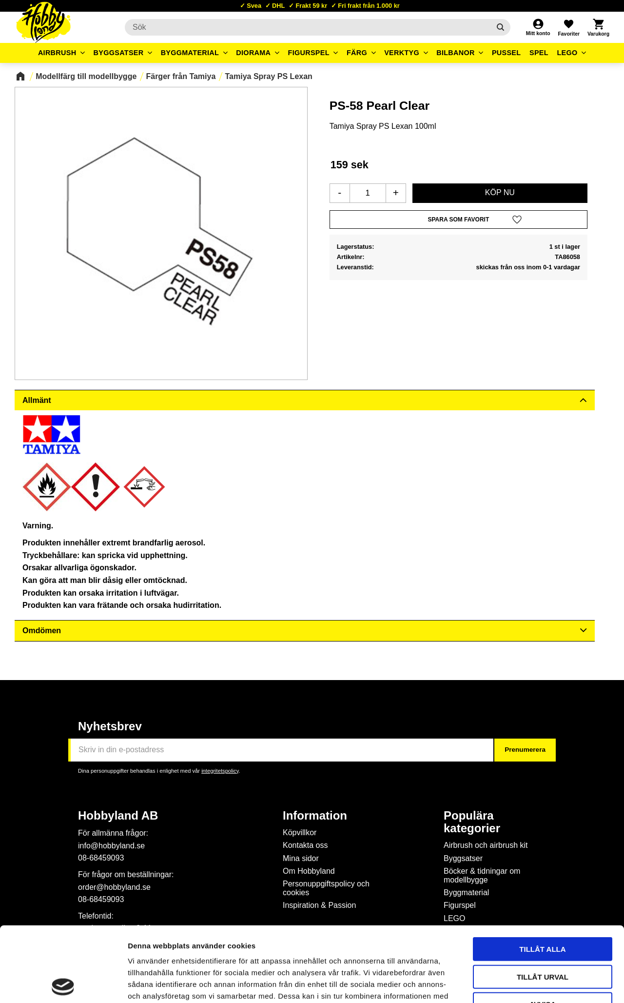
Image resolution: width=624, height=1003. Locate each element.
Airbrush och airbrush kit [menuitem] (486, 845)
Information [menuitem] (315, 815)
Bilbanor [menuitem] (455, 53)
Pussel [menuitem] (506, 53)
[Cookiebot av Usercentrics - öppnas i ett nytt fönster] (63, 984)
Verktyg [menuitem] (401, 53)
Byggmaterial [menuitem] (190, 53)
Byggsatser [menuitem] (119, 53)
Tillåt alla (542, 874)
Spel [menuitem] (538, 53)
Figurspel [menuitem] (309, 53)
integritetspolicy (219, 771)
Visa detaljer (529, 984)
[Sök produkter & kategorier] (307, 27)
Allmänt (36, 400)
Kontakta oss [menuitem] (305, 845)
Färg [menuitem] (357, 53)
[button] (568, 27)
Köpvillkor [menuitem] (299, 832)
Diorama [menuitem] (253, 53)
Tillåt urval (542, 902)
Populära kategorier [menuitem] (472, 822)
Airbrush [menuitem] (57, 53)
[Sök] (500, 27)
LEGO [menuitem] (567, 53)
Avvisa (542, 929)
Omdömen (41, 630)
